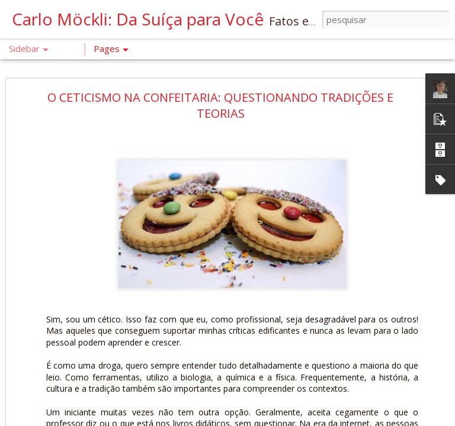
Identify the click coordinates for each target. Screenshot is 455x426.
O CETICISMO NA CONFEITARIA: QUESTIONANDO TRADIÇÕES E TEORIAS (220, 105)
